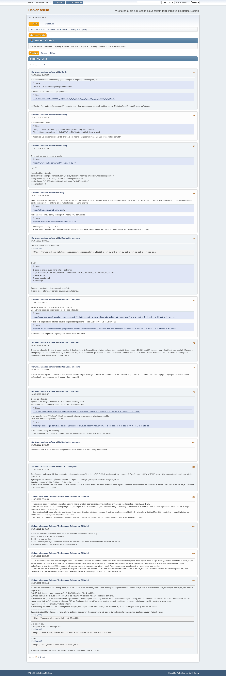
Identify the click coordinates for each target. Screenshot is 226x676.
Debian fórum (38, 10)
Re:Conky (62, 72)
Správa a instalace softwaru (44, 72)
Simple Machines (46, 673)
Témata (44, 53)
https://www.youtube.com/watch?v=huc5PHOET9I (54, 163)
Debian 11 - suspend (67, 466)
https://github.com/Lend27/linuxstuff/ (48, 210)
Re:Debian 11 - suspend (69, 238)
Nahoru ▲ (195, 673)
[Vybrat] (38, 248)
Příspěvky (34, 53)
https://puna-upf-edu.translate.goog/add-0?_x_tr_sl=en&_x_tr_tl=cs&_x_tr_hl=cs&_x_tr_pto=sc (74, 98)
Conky (61, 193)
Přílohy (53, 53)
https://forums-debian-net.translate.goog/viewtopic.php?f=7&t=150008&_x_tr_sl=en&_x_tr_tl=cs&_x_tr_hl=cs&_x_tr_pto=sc (86, 411)
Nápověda (172, 673)
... (43, 64)
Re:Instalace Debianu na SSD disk (73, 496)
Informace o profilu (37, 35)
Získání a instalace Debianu (43, 496)
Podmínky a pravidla (184, 673)
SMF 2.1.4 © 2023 (33, 673)
